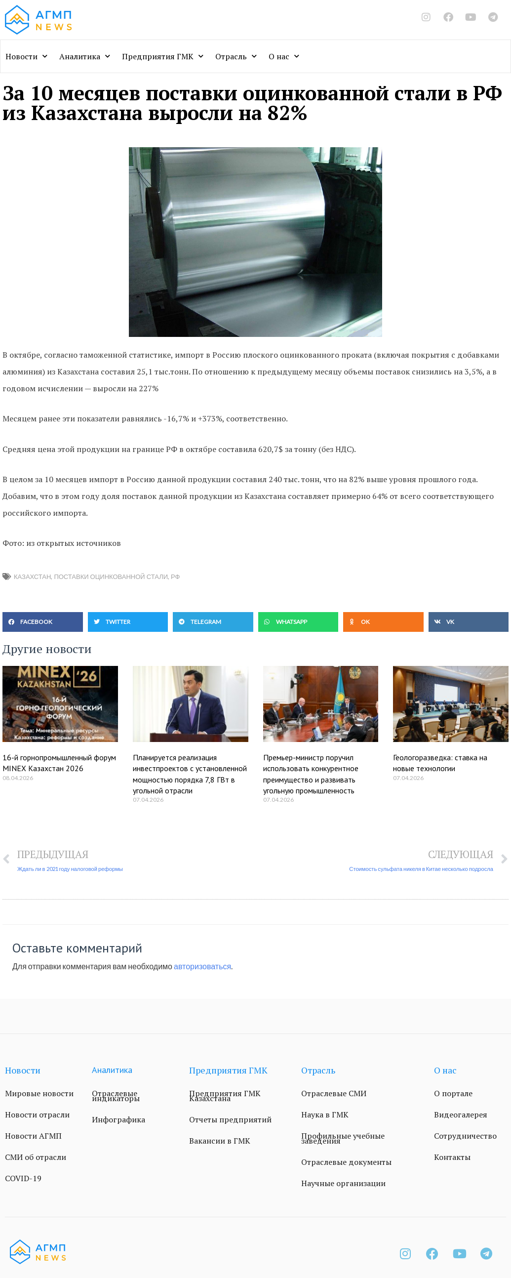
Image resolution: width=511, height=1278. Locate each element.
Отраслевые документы (346, 1161)
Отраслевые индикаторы (116, 1096)
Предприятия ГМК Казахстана (225, 1096)
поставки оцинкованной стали (111, 576)
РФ (175, 576)
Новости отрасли (37, 1114)
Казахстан (32, 576)
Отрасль (236, 56)
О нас (284, 56)
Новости (26, 56)
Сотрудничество (465, 1135)
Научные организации (343, 1183)
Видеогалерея (460, 1114)
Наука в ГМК (325, 1114)
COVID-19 (23, 1178)
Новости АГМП (33, 1135)
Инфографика (118, 1119)
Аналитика (84, 56)
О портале (453, 1093)
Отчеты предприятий (230, 1119)
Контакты (452, 1157)
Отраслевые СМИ (333, 1093)
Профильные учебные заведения (343, 1138)
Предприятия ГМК (162, 56)
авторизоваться (202, 966)
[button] (42, 622)
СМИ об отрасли (35, 1157)
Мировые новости (39, 1093)
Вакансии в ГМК (219, 1140)
